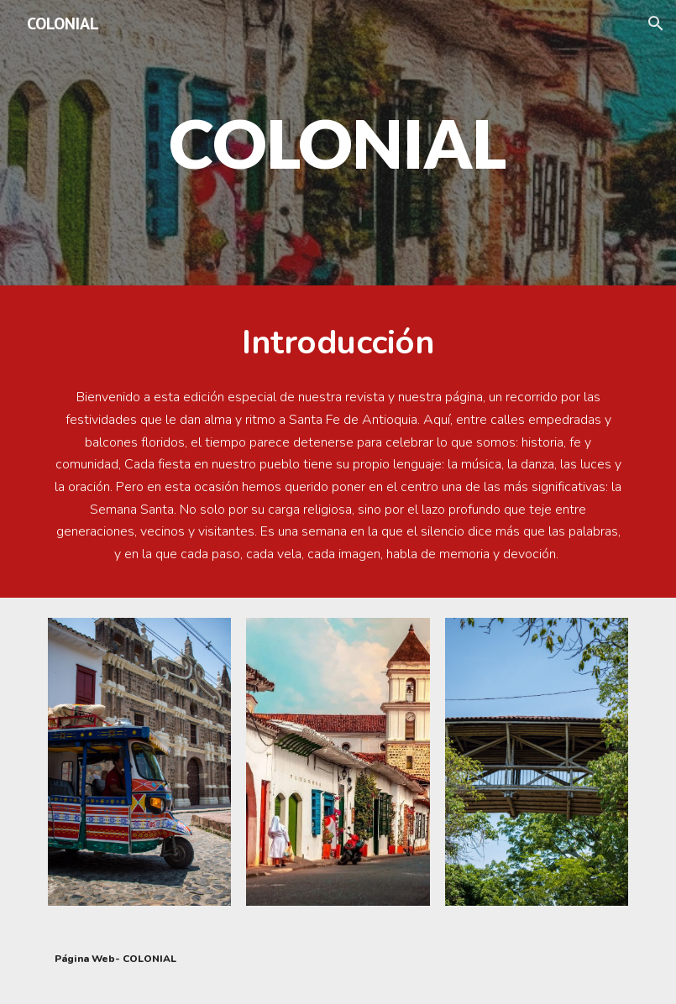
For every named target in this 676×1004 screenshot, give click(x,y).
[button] (656, 23)
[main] (338, 142)
